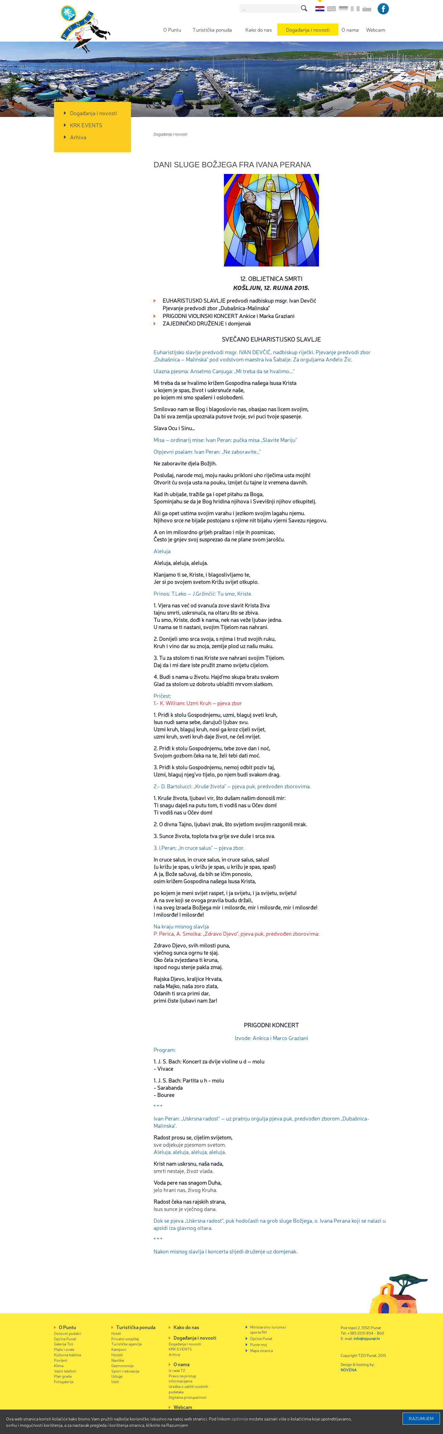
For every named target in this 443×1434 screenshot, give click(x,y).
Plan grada (63, 1376)
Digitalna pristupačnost (187, 1397)
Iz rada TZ (177, 1370)
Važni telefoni (65, 1370)
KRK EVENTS (86, 124)
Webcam (375, 29)
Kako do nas (258, 29)
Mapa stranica (261, 1350)
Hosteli (117, 1354)
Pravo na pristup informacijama (182, 1378)
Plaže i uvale (64, 1349)
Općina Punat (65, 1338)
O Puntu (172, 29)
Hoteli (116, 1333)
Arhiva (78, 136)
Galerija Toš (63, 1343)
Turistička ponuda (212, 29)
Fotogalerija (63, 1381)
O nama (350, 29)
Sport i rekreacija (125, 1370)
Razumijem (421, 1418)
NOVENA (349, 1369)
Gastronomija (122, 1365)
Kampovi (118, 1349)
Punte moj (258, 1344)
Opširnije (239, 1419)
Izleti (115, 1381)
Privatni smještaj (125, 1338)
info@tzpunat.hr (367, 1338)
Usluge (117, 1376)
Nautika (117, 1360)
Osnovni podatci (67, 1333)
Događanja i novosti (308, 29)
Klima (58, 1365)
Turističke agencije (126, 1343)
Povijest (60, 1360)
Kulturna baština (67, 1354)
